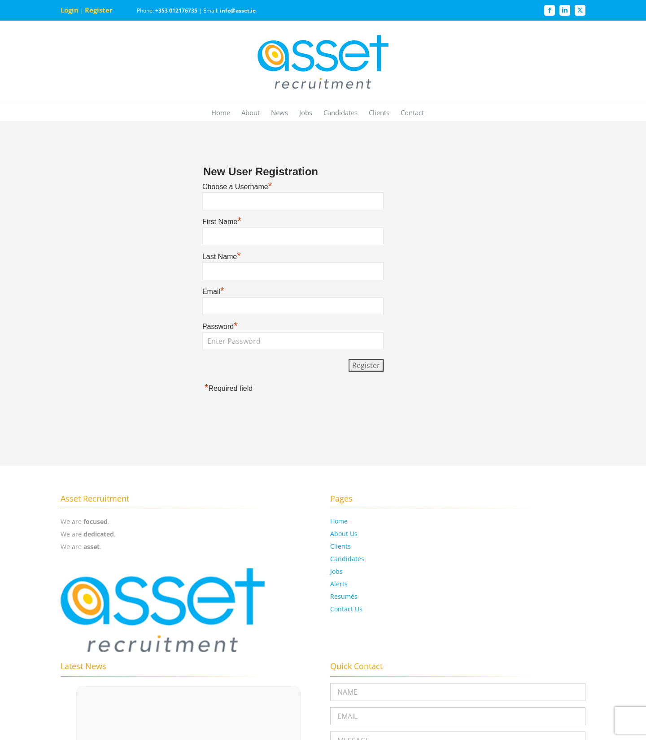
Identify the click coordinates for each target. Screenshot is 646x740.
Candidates (347, 558)
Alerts (339, 584)
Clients (340, 546)
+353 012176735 (176, 10)
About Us (344, 533)
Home (339, 521)
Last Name (221, 256)
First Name (221, 221)
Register (99, 9)
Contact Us (346, 609)
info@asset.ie (238, 10)
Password (220, 326)
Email (213, 291)
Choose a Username (237, 186)
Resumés (344, 596)
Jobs (336, 571)
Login (70, 9)
